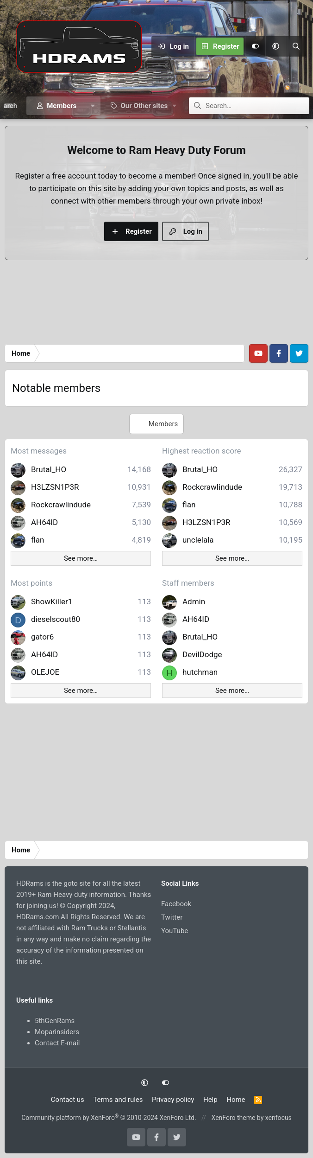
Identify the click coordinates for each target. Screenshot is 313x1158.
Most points (31, 583)
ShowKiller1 (51, 601)
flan (37, 539)
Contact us (67, 1099)
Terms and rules (118, 1099)
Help (210, 1099)
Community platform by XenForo (108, 1117)
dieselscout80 (55, 619)
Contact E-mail (57, 1043)
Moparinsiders (57, 1032)
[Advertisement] (156, 304)
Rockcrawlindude (61, 504)
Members (61, 106)
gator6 (42, 636)
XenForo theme (234, 1117)
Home (235, 1099)
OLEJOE (45, 672)
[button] (275, 46)
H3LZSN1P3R (55, 487)
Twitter (171, 917)
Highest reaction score (201, 450)
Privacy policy (173, 1099)
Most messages (39, 450)
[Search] (296, 46)
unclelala (198, 539)
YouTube (174, 931)
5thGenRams (55, 1021)
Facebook (176, 904)
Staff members (188, 583)
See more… (81, 558)
